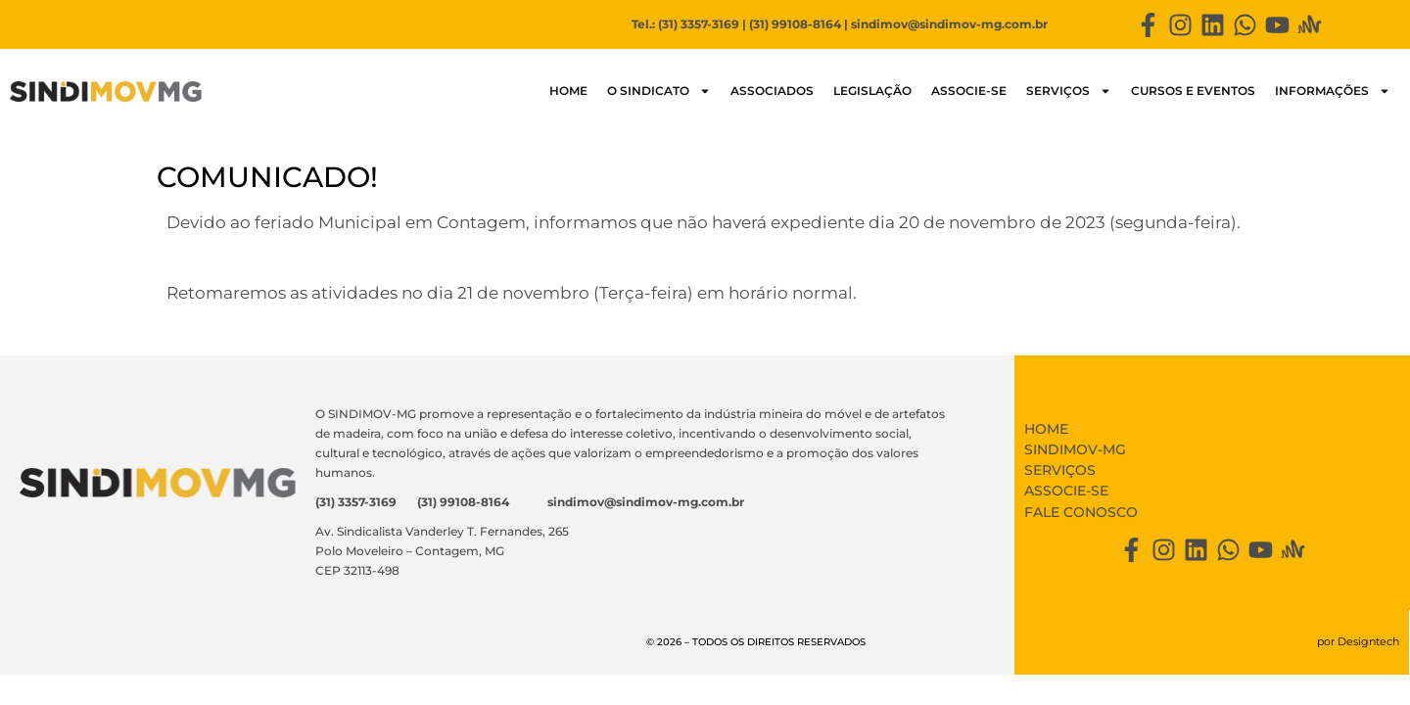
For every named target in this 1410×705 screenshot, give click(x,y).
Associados (772, 90)
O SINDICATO (659, 91)
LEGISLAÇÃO (872, 90)
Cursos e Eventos (1193, 90)
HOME (568, 90)
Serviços (1068, 91)
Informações (1332, 91)
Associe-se (969, 90)
